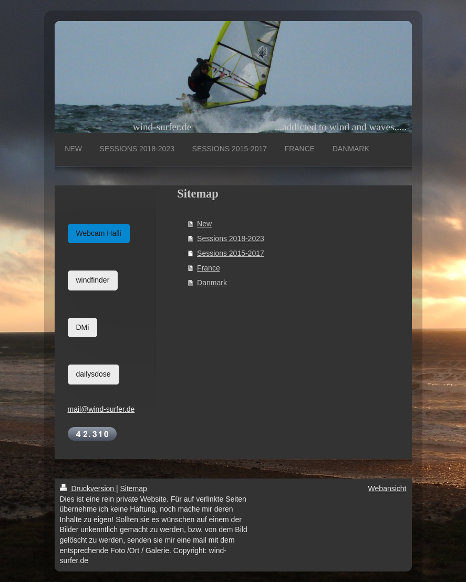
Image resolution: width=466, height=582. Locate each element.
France (208, 268)
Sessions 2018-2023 (230, 238)
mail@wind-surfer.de (101, 409)
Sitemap (133, 488)
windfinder (93, 280)
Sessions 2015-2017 (230, 253)
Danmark (212, 282)
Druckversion (88, 488)
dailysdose (93, 374)
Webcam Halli (98, 233)
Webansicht (387, 488)
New (204, 224)
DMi (82, 327)
